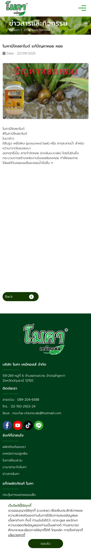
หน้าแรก (15, 29)
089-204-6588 (28, 399)
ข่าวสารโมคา (11, 473)
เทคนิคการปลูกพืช (15, 453)
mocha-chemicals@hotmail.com (36, 413)
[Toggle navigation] (82, 8)
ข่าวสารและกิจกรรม (37, 29)
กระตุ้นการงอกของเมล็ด (19, 494)
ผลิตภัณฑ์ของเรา (14, 446)
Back (19, 296)
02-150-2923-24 (23, 406)
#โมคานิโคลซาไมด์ (15, 133)
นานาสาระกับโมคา (15, 467)
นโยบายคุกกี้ (16, 535)
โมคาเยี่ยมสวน (12, 460)
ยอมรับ (46, 543)
